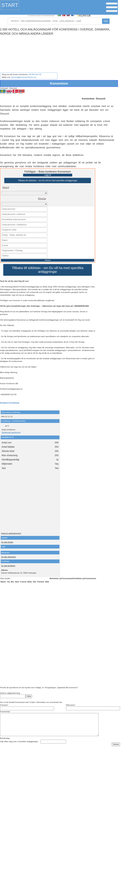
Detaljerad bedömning (11, 431)
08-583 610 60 (35, 74)
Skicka (47, 259)
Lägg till (47, 175)
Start (9, 5)
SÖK (105, 21)
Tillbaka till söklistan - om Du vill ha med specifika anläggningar (47, 180)
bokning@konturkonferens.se (23, 77)
